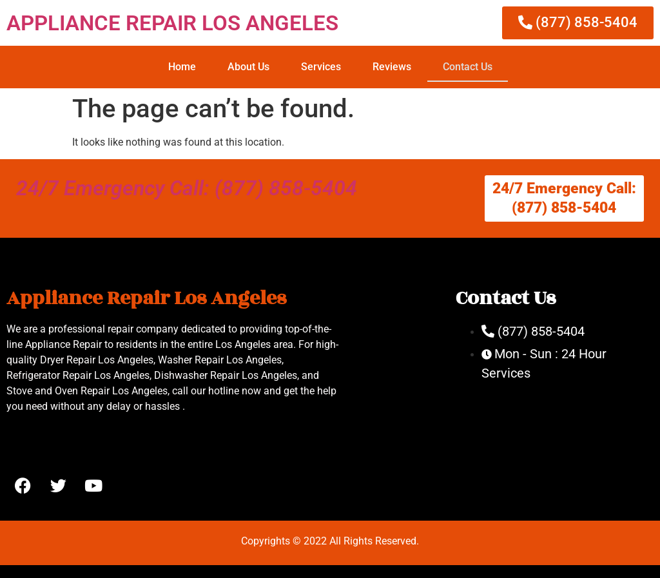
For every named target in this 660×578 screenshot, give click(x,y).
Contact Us (467, 67)
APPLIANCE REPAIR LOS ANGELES (172, 22)
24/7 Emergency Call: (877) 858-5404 (186, 188)
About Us (248, 67)
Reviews (392, 67)
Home (182, 67)
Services (321, 67)
